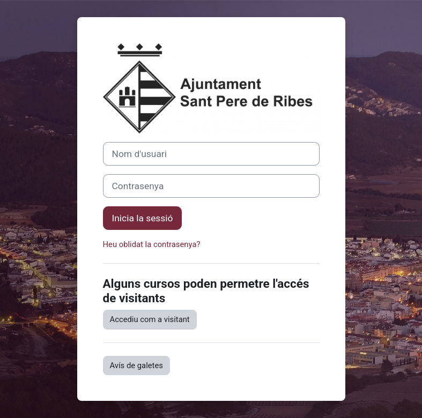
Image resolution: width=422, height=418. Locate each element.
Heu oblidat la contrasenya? (152, 244)
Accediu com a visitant (150, 319)
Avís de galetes (136, 365)
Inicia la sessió (142, 218)
